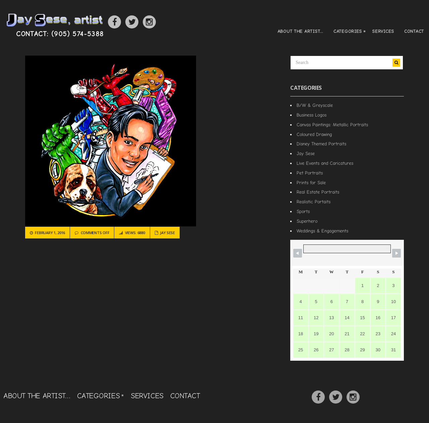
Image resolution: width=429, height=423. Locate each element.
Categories (346, 32)
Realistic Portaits (313, 201)
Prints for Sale (311, 182)
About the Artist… (300, 31)
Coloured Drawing (314, 134)
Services (383, 31)
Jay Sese (167, 232)
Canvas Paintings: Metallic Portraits (332, 124)
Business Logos (311, 115)
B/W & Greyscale (315, 105)
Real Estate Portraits (318, 192)
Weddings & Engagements (322, 230)
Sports (303, 211)
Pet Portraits (310, 172)
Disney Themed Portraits (321, 143)
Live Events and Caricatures (325, 163)
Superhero (307, 221)
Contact (414, 31)
